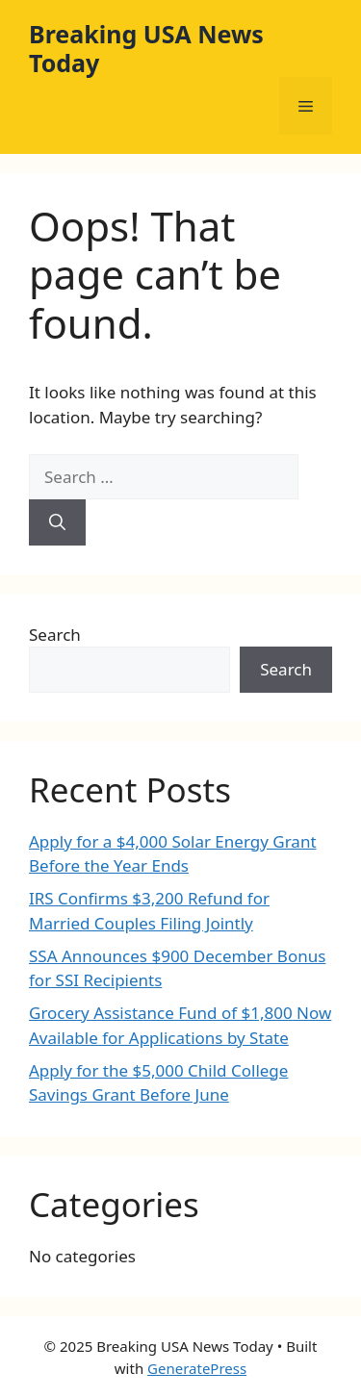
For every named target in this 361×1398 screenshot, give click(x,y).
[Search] (57, 522)
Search (55, 634)
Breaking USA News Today (146, 48)
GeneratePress (196, 1368)
